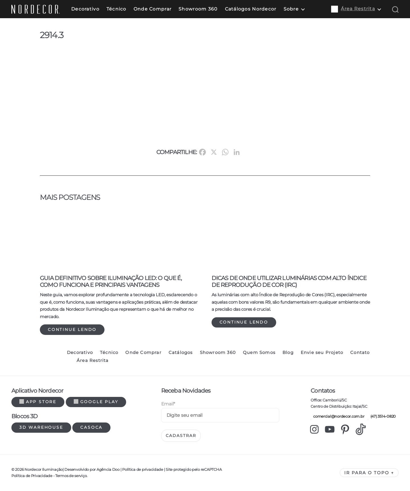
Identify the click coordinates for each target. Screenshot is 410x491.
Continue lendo (72, 329)
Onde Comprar (152, 9)
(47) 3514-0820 (382, 416)
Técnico (116, 9)
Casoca (91, 427)
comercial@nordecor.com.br (337, 416)
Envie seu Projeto (322, 352)
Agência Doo (108, 469)
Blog (288, 352)
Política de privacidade (142, 469)
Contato (360, 352)
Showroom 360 (198, 9)
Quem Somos (259, 352)
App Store (37, 401)
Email (168, 404)
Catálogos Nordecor (250, 9)
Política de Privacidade (31, 475)
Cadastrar (181, 435)
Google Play (96, 401)
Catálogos (181, 352)
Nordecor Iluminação (43, 469)
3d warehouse (41, 427)
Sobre (291, 9)
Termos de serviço (71, 475)
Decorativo (85, 9)
